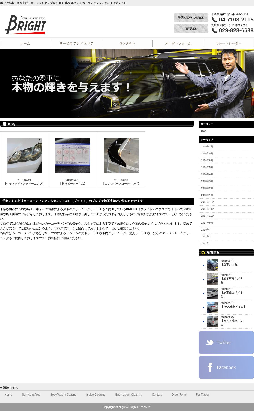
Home (25, 43)
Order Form (177, 43)
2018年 (205, 236)
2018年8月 (207, 160)
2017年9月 (207, 222)
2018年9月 (207, 153)
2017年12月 (208, 202)
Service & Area (31, 394)
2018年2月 (207, 188)
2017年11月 (208, 208)
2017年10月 (208, 215)
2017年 (205, 243)
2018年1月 (207, 195)
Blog (203, 130)
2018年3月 (207, 181)
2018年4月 (207, 174)
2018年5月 (207, 167)
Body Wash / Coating (63, 394)
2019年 (205, 229)
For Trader (228, 43)
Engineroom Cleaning (128, 394)
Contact (127, 43)
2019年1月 (207, 146)
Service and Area (76, 43)
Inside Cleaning (96, 394)
